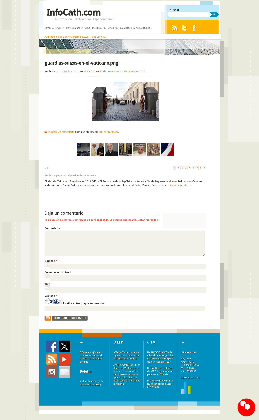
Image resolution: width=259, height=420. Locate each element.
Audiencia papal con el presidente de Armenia (70, 175)
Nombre (51, 260)
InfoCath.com (73, 12)
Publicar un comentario (61, 131)
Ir (214, 14)
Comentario (52, 228)
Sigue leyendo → (180, 185)
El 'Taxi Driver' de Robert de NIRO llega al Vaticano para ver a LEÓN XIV (160, 371)
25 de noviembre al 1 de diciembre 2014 (122, 71)
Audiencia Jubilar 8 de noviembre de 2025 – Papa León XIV (75, 36)
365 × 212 (89, 71)
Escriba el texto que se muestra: (84, 303)
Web (47, 284)
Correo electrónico (58, 272)
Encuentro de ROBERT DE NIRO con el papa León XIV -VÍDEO (160, 383)
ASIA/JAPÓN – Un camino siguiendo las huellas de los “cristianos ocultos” (126, 355)
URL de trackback (108, 131)
